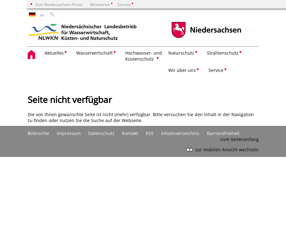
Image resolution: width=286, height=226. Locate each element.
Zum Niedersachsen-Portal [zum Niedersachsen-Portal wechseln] (58, 4)
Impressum (69, 133)
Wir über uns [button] (182, 70)
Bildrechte (38, 133)
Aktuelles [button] (54, 53)
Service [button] (216, 70)
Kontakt (130, 133)
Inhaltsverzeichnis (180, 133)
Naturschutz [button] (181, 53)
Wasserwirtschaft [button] (94, 53)
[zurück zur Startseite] (83, 33)
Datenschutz (101, 133)
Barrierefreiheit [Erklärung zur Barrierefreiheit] (223, 133)
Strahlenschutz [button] (223, 53)
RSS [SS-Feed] (150, 133)
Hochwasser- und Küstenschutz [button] (143, 56)
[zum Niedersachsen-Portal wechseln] (206, 37)
